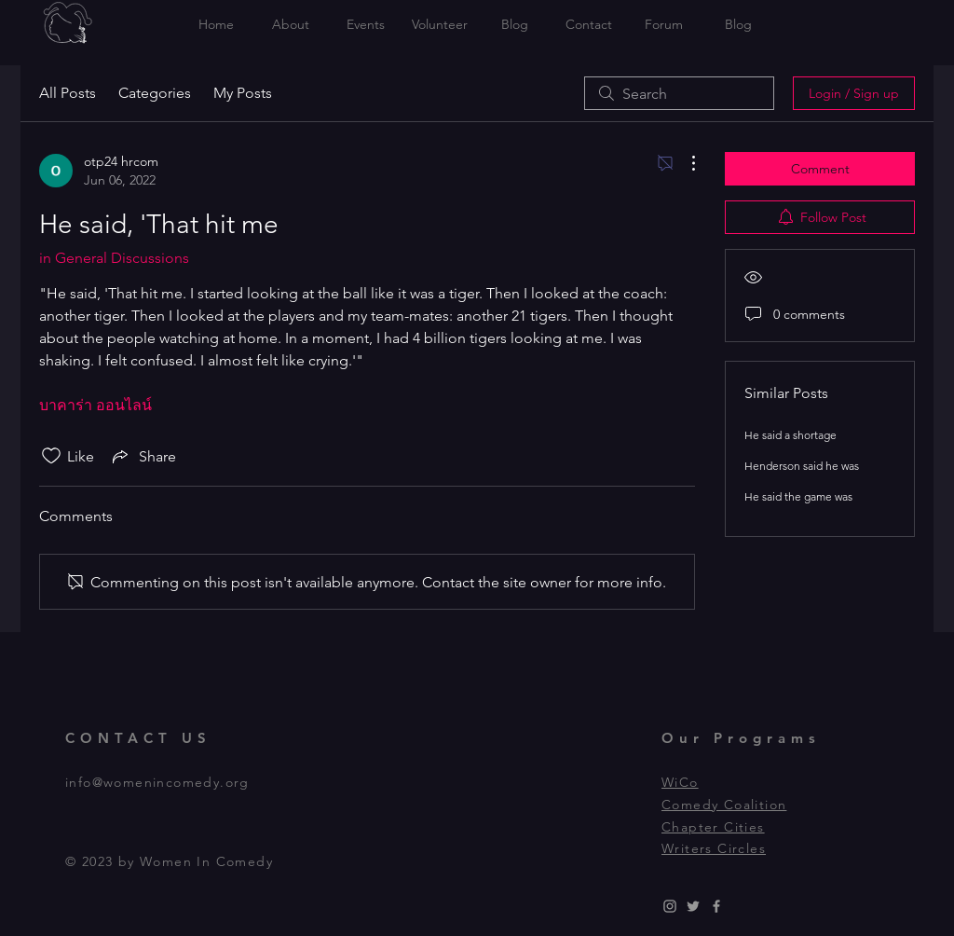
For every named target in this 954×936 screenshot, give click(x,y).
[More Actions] (684, 163)
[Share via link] (142, 456)
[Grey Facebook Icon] (716, 906)
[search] (679, 93)
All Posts (67, 93)
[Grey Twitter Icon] (693, 906)
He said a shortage (790, 435)
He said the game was (798, 496)
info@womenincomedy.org (157, 782)
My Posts (242, 93)
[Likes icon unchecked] (51, 456)
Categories (154, 93)
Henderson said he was (801, 466)
